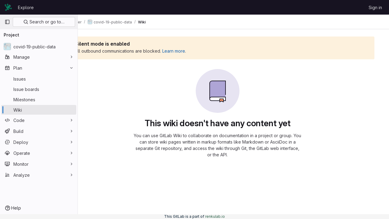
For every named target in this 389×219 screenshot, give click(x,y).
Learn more (205, 51)
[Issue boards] (38, 89)
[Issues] (38, 79)
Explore (26, 7)
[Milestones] (38, 99)
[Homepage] (8, 7)
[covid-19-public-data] (38, 46)
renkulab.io (215, 216)
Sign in (375, 7)
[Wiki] (38, 110)
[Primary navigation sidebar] (7, 22)
